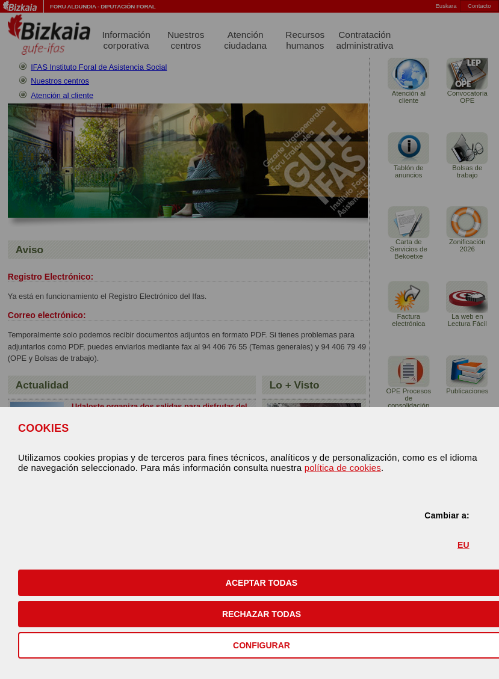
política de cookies (343, 467)
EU (463, 545)
